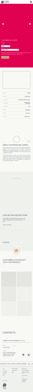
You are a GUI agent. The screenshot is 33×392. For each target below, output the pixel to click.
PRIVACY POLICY (24, 368)
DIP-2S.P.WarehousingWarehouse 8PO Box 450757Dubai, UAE (24, 380)
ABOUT (13, 372)
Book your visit (24, 375)
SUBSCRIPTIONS (5, 372)
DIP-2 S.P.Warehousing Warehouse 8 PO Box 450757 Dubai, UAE (9, 354)
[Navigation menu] (31, 1)
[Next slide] (30, 24)
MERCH (4, 375)
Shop (3, 368)
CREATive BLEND (14, 370)
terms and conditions (25, 370)
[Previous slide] (3, 24)
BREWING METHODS (15, 368)
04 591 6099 (6, 347)
